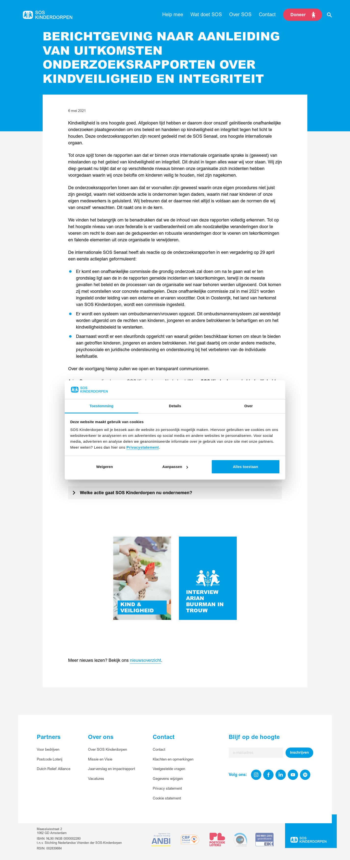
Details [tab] (175, 406)
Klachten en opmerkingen (173, 759)
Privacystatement (142, 447)
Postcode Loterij (49, 759)
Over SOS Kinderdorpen (107, 749)
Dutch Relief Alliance (53, 769)
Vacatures (96, 778)
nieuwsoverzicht (145, 660)
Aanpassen (175, 467)
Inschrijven (299, 752)
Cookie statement (167, 798)
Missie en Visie (100, 759)
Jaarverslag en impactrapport (111, 769)
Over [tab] (248, 406)
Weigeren (104, 467)
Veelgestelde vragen (169, 769)
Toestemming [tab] (101, 406)
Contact (159, 749)
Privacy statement (167, 788)
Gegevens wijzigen (168, 778)
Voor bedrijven (48, 749)
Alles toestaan (245, 467)
